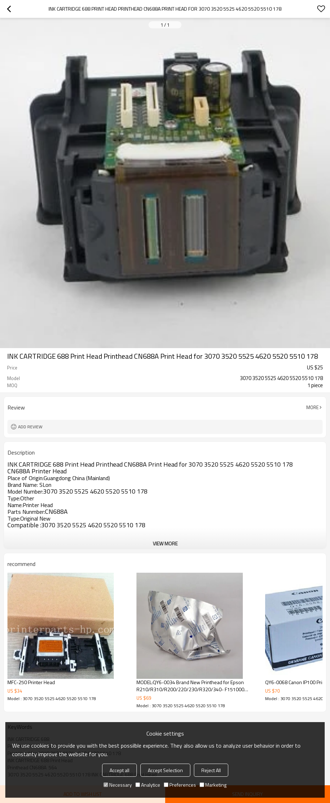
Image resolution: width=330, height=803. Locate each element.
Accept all (119, 770)
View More (165, 543)
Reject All (211, 770)
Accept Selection (165, 770)
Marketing (213, 784)
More (312, 407)
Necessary (118, 784)
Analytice (147, 784)
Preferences (180, 784)
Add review (30, 426)
